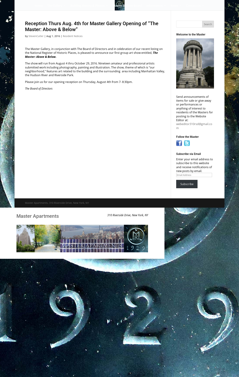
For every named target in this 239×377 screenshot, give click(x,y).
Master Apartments (37, 216)
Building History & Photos (87, 6)
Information (154, 6)
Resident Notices (73, 36)
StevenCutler (36, 36)
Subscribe (187, 184)
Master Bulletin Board (127, 6)
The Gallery (54, 6)
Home (39, 6)
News (174, 6)
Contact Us (193, 6)
